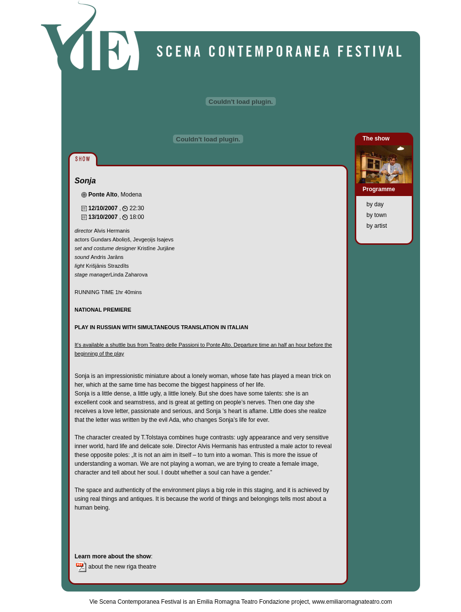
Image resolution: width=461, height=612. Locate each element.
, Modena (115, 194)
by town (376, 215)
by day (375, 204)
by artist (376, 225)
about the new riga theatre (115, 566)
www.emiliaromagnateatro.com (352, 601)
